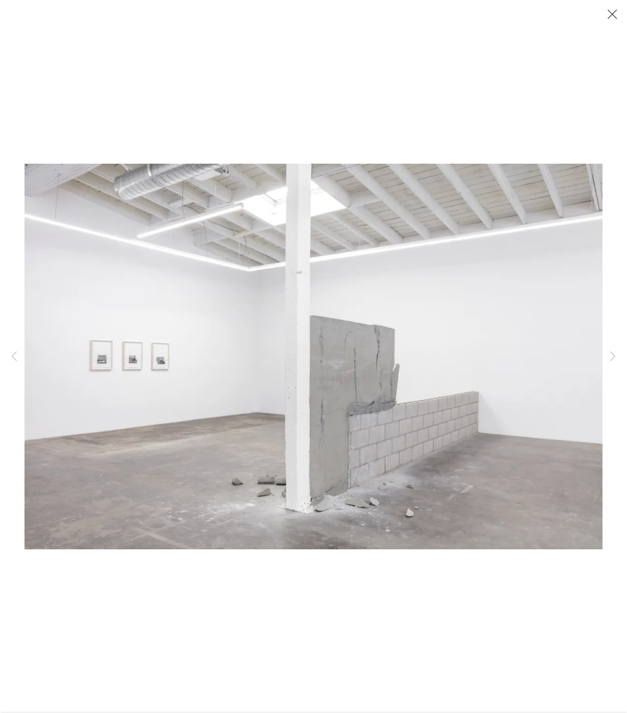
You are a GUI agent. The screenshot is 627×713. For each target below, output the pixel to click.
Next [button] (613, 356)
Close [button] (610, 17)
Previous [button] (14, 356)
